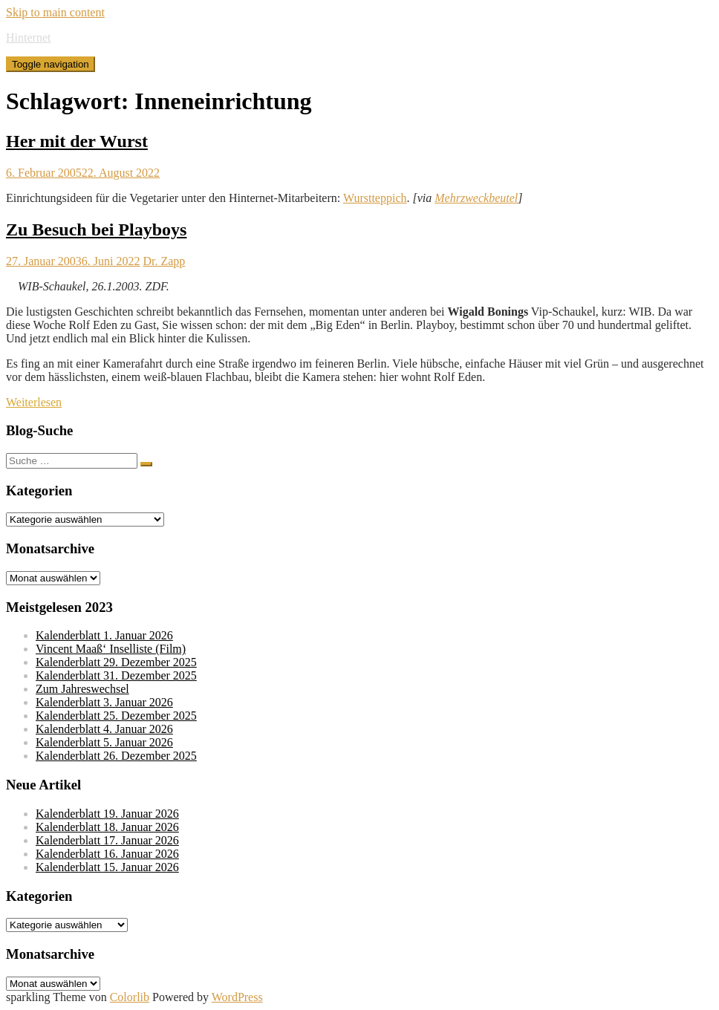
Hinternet (28, 37)
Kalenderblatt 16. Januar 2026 (107, 853)
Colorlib (129, 997)
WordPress (237, 997)
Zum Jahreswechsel (82, 688)
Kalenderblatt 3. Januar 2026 (104, 702)
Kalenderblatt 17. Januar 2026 (107, 840)
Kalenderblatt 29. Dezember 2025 (116, 662)
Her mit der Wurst (77, 141)
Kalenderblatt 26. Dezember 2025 (116, 755)
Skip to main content (55, 12)
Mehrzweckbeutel (476, 198)
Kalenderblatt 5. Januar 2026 (104, 742)
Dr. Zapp (164, 261)
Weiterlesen (34, 402)
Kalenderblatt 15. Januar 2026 (107, 867)
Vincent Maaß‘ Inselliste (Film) (111, 648)
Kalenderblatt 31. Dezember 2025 (116, 675)
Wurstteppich (375, 198)
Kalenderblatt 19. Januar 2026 (107, 813)
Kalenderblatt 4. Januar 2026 (104, 729)
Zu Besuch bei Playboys (96, 229)
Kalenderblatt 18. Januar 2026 (107, 827)
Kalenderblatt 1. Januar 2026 (104, 635)
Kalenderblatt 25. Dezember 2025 (116, 715)
